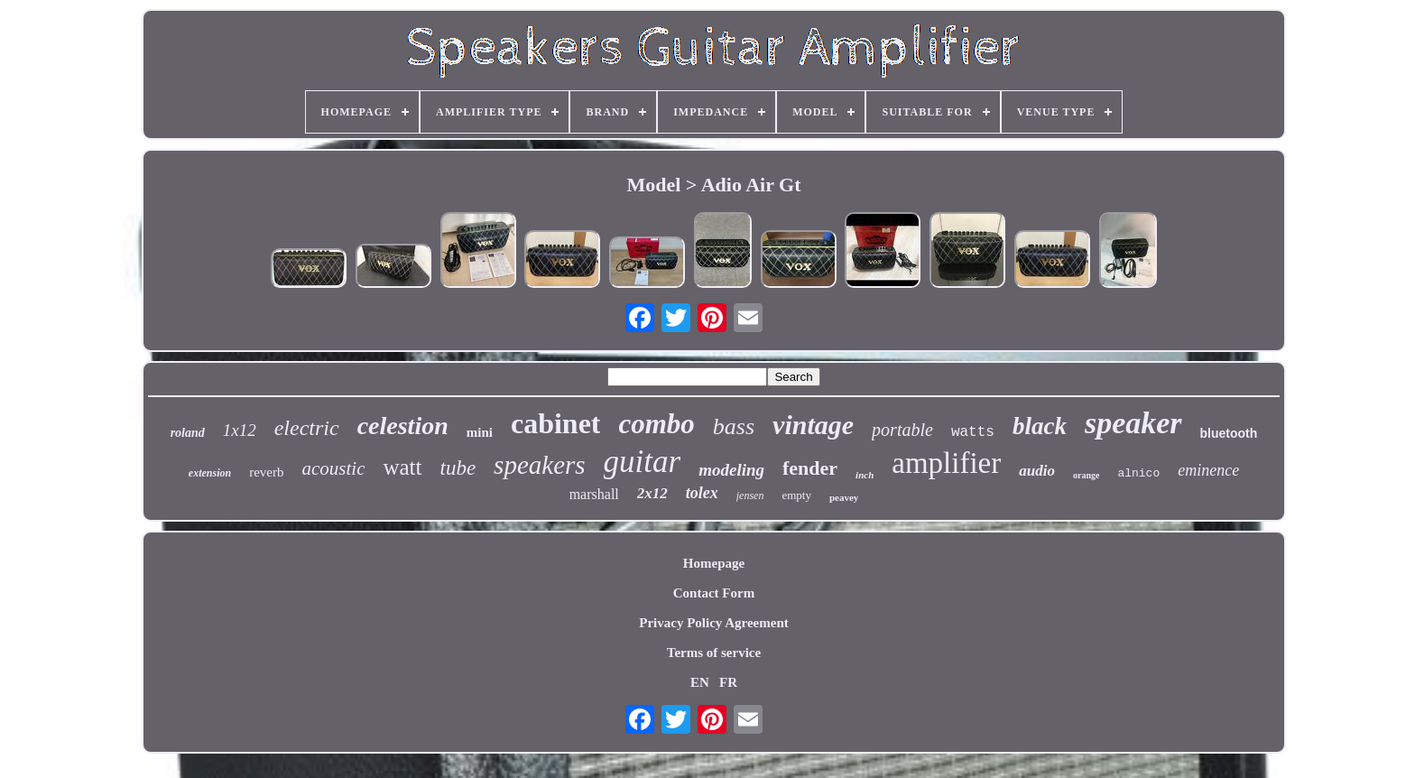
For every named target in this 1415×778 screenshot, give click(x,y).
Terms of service (714, 652)
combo (656, 424)
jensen (750, 495)
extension (210, 473)
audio (1037, 470)
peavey (843, 497)
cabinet (556, 423)
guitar (642, 461)
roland (188, 433)
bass (733, 426)
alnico (1138, 473)
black (1040, 426)
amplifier (946, 463)
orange (1086, 475)
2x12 (652, 493)
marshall (594, 494)
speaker (1133, 423)
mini (480, 432)
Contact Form (713, 593)
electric (306, 428)
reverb (266, 472)
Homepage (713, 563)
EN (699, 682)
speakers (539, 464)
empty (796, 495)
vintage (813, 425)
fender (809, 468)
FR (728, 682)
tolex (702, 493)
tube (458, 468)
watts (972, 432)
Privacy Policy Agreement (714, 623)
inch (864, 474)
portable (902, 430)
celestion (403, 426)
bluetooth (1229, 433)
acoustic (333, 468)
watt (402, 467)
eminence (1208, 470)
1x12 (239, 430)
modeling (731, 469)
